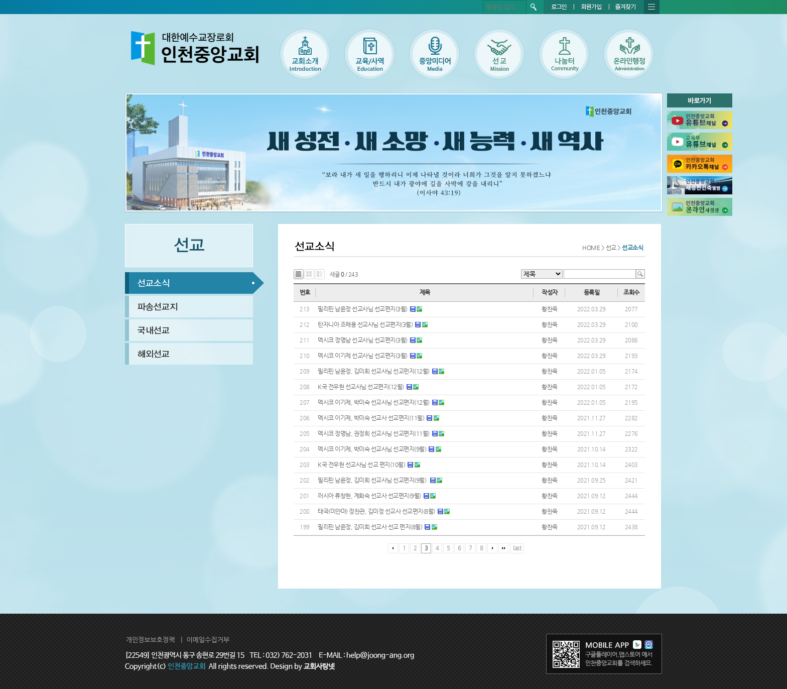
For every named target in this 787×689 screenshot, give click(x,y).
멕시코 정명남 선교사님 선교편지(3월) (363, 339)
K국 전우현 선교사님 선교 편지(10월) (361, 464)
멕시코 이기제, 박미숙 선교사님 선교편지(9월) (372, 448)
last (517, 548)
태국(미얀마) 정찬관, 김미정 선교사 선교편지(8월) (376, 511)
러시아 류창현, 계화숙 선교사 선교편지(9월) (369, 495)
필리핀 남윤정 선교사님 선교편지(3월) (363, 308)
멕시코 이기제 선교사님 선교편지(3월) (363, 355)
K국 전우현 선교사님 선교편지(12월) (361, 386)
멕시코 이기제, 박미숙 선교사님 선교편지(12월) (374, 402)
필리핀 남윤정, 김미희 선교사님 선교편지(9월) (373, 480)
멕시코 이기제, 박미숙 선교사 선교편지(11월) (371, 417)
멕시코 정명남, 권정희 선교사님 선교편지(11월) (374, 433)
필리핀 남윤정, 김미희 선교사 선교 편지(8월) (370, 526)
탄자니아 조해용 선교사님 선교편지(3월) (365, 324)
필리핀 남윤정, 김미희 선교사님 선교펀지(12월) (374, 371)
